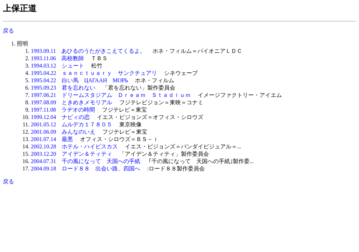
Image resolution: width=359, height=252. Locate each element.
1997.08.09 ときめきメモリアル (71, 102)
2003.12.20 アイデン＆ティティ (71, 154)
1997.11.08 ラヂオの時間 (63, 110)
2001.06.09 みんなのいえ (63, 132)
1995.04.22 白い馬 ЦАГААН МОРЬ (79, 80)
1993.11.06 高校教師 (57, 58)
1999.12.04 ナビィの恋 (60, 117)
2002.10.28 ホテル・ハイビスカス (74, 146)
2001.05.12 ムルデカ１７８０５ (71, 124)
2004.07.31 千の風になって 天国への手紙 (85, 161)
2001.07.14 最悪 (52, 139)
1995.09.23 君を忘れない (63, 88)
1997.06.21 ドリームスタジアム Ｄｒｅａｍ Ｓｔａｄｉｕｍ (111, 95)
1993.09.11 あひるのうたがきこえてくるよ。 (88, 51)
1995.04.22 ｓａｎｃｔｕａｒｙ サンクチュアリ (94, 73)
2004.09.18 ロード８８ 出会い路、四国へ (85, 169)
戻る (8, 31)
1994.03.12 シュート (57, 66)
